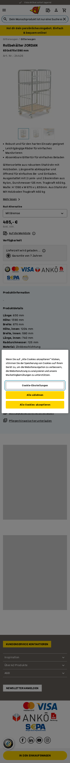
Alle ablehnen (35, 395)
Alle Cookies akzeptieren (35, 404)
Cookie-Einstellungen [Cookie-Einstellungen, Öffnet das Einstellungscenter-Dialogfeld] (35, 385)
